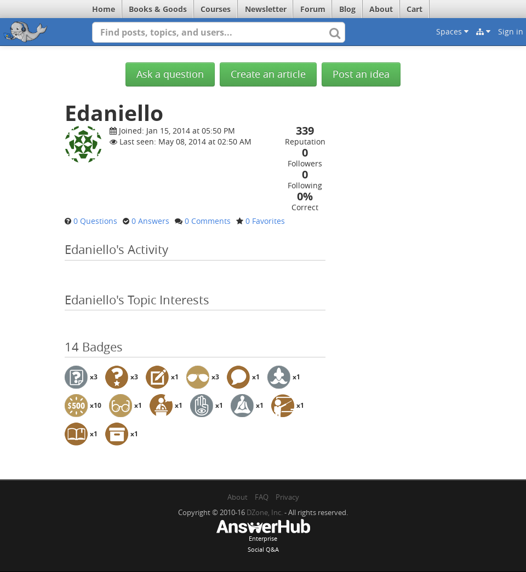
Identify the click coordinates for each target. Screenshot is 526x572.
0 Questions (95, 221)
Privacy (287, 497)
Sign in (510, 31)
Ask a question (170, 74)
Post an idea (361, 74)
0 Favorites (265, 221)
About (381, 9)
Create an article (268, 74)
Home (103, 9)
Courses (216, 9)
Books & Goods (158, 9)
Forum (312, 9)
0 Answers (150, 221)
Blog (347, 9)
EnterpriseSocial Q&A (263, 537)
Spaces (452, 31)
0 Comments (208, 221)
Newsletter (266, 9)
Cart (414, 9)
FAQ (261, 497)
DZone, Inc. (265, 512)
